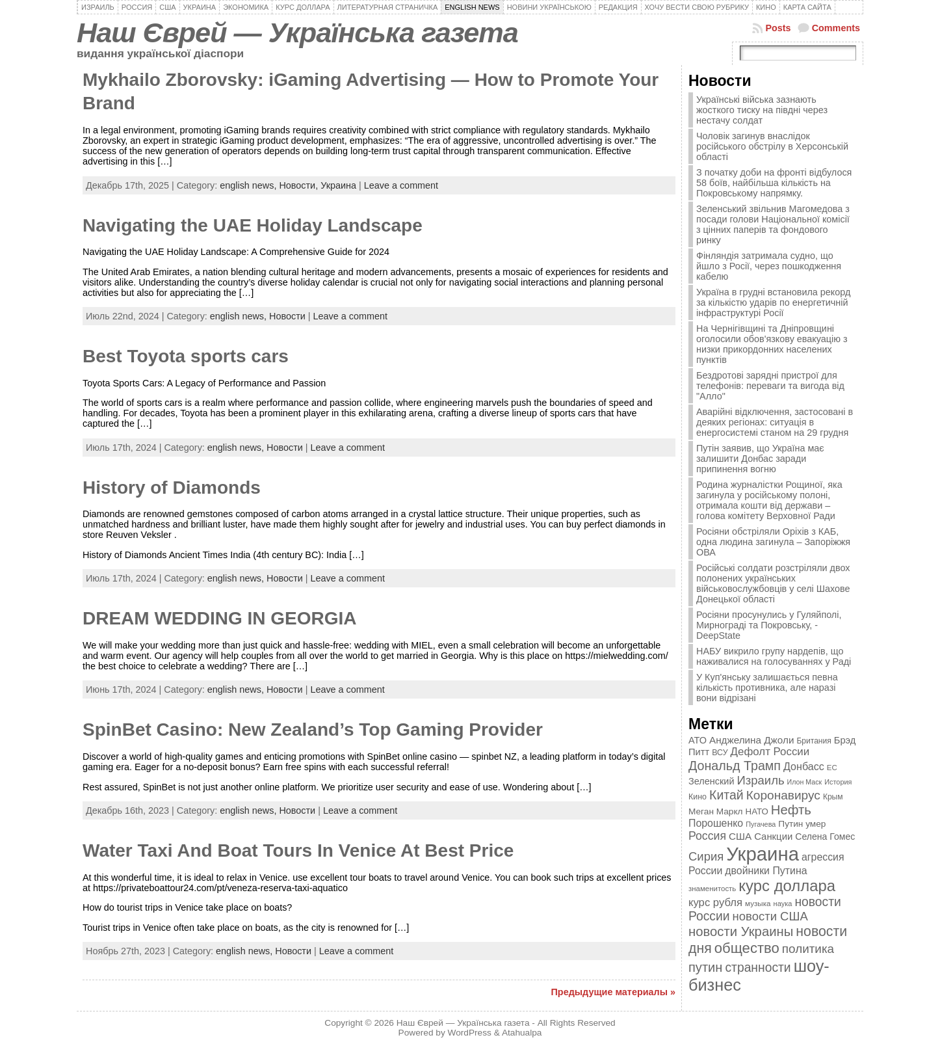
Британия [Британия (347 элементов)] (813, 740)
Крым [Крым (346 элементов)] (833, 796)
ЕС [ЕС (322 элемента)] (832, 767)
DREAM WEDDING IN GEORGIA (220, 618)
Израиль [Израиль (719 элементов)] (761, 780)
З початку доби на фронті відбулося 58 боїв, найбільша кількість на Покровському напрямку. (774, 182)
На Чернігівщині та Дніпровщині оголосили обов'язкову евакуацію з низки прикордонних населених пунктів (772, 344)
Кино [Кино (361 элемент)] (697, 796)
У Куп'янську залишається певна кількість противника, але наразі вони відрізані (767, 687)
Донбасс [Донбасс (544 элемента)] (803, 766)
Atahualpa (522, 1032)
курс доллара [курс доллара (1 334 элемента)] (786, 885)
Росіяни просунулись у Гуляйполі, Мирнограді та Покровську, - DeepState (768, 625)
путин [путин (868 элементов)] (705, 967)
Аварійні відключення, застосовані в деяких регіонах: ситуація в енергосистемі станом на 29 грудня (774, 422)
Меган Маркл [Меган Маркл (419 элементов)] (715, 811)
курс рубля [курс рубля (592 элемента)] (715, 902)
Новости (287, 316)
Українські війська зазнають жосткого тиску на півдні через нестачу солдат (762, 110)
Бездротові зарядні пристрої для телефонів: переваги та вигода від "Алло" (770, 385)
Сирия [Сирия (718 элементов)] (706, 856)
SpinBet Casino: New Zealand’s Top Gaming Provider (313, 729)
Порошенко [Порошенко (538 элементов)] (715, 823)
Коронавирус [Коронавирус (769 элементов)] (783, 795)
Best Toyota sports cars (186, 356)
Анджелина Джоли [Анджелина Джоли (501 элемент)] (751, 739)
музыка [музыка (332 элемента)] (758, 903)
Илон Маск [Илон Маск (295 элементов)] (804, 782)
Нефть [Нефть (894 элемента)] (791, 810)
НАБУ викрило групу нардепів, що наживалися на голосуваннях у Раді (773, 656)
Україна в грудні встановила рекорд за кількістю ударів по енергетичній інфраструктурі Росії (773, 302)
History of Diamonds (172, 487)
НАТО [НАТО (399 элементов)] (757, 811)
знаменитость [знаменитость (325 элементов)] (712, 888)
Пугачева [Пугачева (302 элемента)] (761, 824)
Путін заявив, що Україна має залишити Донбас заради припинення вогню (760, 458)
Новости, (299, 185)
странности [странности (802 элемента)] (757, 967)
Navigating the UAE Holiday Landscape (253, 225)
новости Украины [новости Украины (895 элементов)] (740, 931)
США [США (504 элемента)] (740, 836)
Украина (338, 185)
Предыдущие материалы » (613, 992)
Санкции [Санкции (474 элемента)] (773, 836)
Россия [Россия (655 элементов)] (707, 835)
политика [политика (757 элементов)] (808, 949)
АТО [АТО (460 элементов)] (697, 740)
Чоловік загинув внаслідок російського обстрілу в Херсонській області (772, 146)
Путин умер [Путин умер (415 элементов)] (802, 824)
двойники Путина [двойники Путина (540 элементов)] (766, 870)
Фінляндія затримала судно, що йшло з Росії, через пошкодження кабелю (768, 266)
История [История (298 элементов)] (838, 782)
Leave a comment (401, 185)
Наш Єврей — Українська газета (297, 32)
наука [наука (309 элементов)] (783, 903)
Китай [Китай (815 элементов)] (726, 795)
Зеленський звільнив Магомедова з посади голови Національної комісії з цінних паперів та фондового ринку (773, 224)
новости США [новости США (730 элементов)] (770, 916)
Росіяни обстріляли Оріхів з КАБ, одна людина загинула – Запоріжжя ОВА (773, 541)
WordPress (469, 1032)
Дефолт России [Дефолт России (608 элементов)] (770, 751)
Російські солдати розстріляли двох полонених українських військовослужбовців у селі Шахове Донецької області (773, 583)
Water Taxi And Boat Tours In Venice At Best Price (298, 850)
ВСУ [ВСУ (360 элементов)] (719, 752)
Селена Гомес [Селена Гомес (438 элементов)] (825, 836)
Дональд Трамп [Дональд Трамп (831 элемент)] (734, 765)
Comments (836, 28)
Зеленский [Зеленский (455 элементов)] (711, 781)
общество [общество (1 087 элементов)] (746, 948)
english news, (249, 185)
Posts (777, 28)
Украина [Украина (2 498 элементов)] (762, 853)
